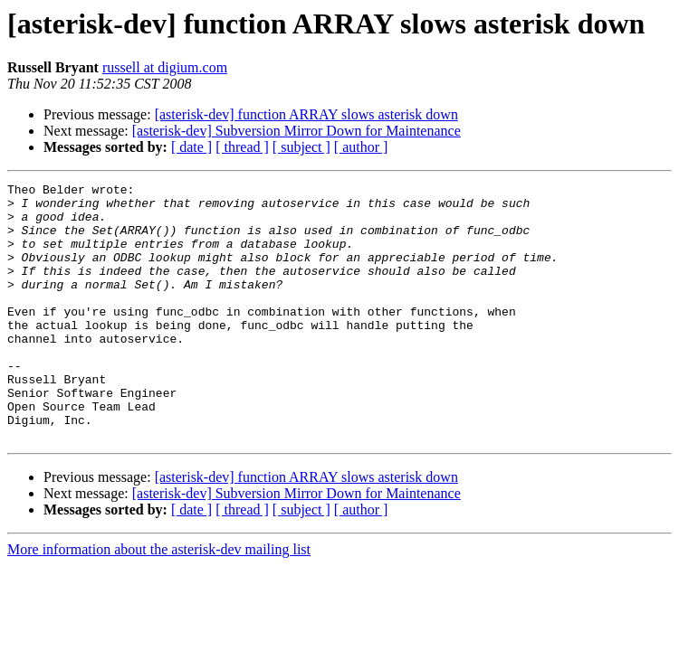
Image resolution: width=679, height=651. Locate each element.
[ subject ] (301, 147)
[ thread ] (242, 147)
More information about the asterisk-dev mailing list (159, 601)
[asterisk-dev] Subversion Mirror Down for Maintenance (296, 130)
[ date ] (191, 147)
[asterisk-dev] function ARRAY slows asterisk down (306, 114)
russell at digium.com (164, 67)
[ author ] (361, 147)
